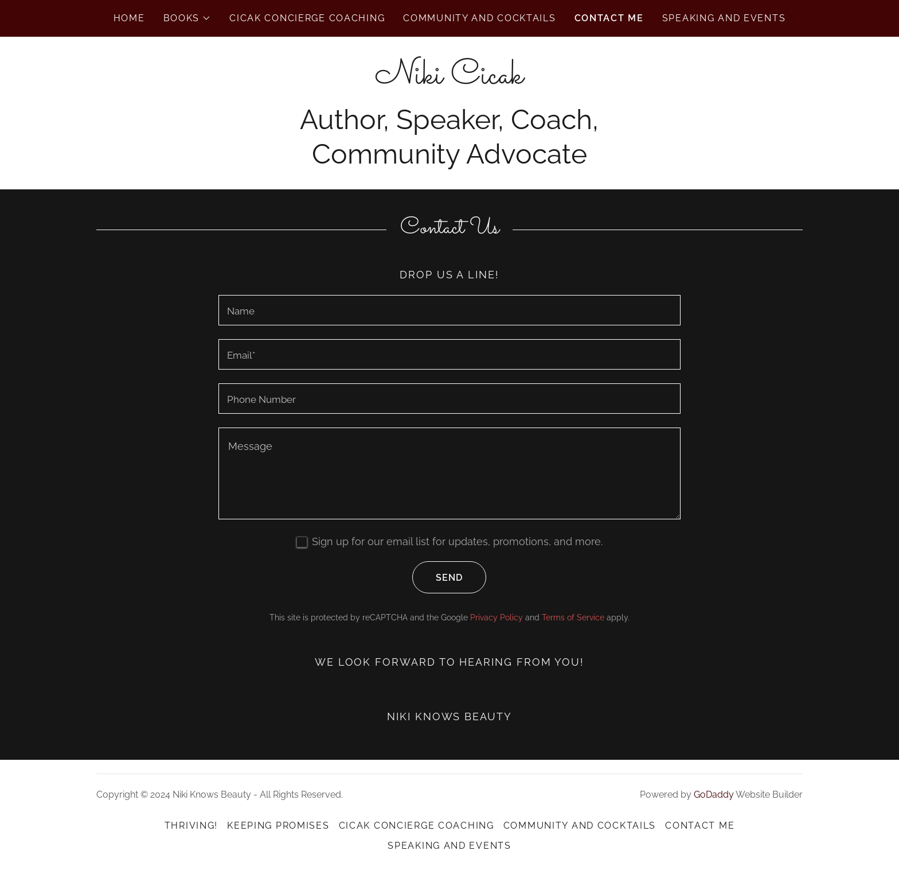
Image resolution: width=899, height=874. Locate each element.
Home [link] (129, 18)
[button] (187, 18)
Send (437, 577)
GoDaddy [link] (714, 794)
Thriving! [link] (191, 825)
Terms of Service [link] (573, 617)
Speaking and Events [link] (724, 18)
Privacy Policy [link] (496, 617)
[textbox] (449, 310)
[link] (449, 79)
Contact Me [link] (609, 18)
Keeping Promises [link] (278, 825)
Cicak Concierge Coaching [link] (307, 18)
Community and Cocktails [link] (479, 18)
